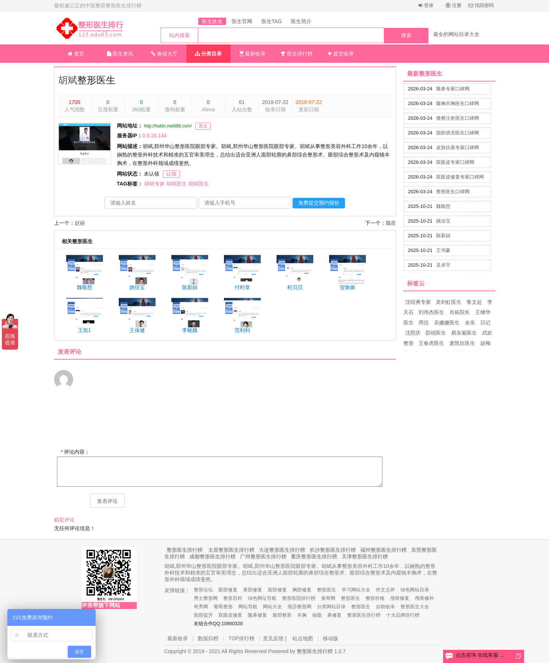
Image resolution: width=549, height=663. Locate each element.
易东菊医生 (464, 333)
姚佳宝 (443, 221)
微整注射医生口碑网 (457, 118)
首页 (76, 54)
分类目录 (208, 54)
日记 (485, 322)
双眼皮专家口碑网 (455, 162)
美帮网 (328, 598)
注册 (453, 5)
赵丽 (80, 223)
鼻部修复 (252, 589)
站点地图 (302, 638)
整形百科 (232, 598)
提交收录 (341, 54)
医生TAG (271, 21)
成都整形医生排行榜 (212, 556)
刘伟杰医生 (431, 312)
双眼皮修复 (230, 615)
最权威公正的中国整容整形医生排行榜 (98, 5)
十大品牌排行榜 (403, 615)
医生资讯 (120, 54)
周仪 (423, 322)
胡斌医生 (176, 184)
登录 (426, 5)
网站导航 (247, 606)
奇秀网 (201, 606)
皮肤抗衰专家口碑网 (457, 147)
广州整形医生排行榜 (263, 556)
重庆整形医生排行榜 (314, 556)
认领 (171, 174)
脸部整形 (282, 615)
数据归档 (208, 638)
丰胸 (302, 615)
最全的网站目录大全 (456, 34)
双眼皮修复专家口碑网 (460, 177)
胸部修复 (301, 589)
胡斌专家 (154, 184)
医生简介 (301, 21)
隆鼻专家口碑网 (453, 88)
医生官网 (242, 21)
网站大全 (272, 606)
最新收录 (252, 54)
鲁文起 (474, 302)
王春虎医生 (431, 343)
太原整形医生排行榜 (231, 550)
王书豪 (443, 250)
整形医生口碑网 (453, 191)
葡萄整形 (223, 606)
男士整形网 (206, 598)
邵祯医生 (435, 333)
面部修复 (277, 589)
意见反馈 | (274, 638)
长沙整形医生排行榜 (333, 550)
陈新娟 (443, 235)
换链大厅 (164, 54)
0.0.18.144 (154, 135)
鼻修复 (334, 615)
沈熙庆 (413, 333)
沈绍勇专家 (418, 302)
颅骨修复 (399, 598)
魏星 (391, 223)
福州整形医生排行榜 (383, 550)
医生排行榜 (297, 54)
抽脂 (317, 615)
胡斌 (67, 80)
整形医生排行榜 (185, 550)
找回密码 (481, 5)
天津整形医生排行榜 (365, 556)
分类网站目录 (331, 606)
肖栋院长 (459, 312)
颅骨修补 (424, 598)
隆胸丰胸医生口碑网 (457, 103)
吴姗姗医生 (447, 322)
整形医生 (326, 589)
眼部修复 (228, 589)
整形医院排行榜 (299, 598)
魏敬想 (443, 206)
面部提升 (203, 615)
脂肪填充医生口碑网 (457, 133)
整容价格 (375, 598)
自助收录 (385, 606)
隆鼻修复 (257, 615)
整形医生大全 (414, 606)
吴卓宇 (443, 265)
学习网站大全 (356, 589)
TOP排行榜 (241, 638)
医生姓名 (212, 21)
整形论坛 (203, 589)
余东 (470, 322)
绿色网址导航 (262, 598)
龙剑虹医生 (448, 302)
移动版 (330, 638)
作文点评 (385, 589)
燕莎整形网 (299, 606)
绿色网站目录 (414, 589)
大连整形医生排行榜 (282, 550)
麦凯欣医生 (462, 343)
